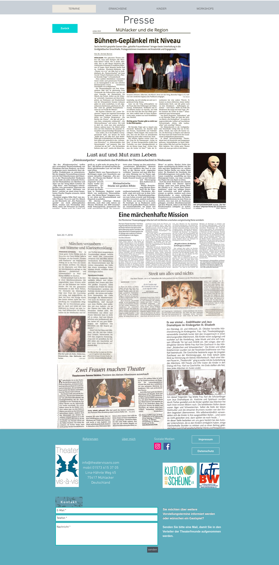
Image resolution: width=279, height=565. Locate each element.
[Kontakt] (69, 502)
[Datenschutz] (205, 451)
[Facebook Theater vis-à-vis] (167, 446)
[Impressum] (205, 439)
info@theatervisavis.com (100, 463)
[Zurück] (65, 28)
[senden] (152, 550)
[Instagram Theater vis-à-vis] (157, 446)
